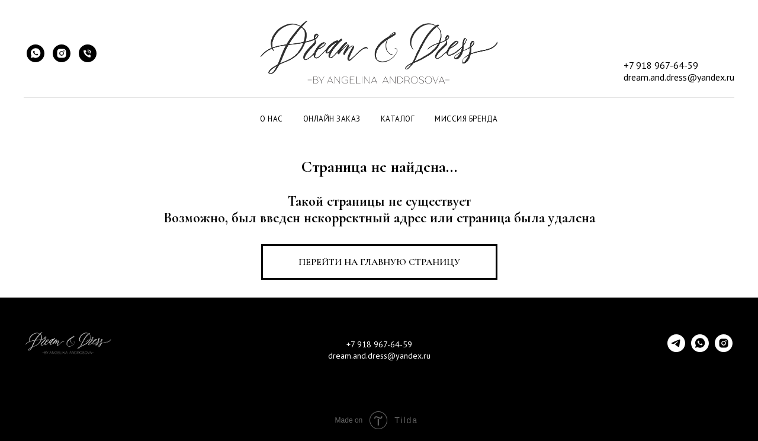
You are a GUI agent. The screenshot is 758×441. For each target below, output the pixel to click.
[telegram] (676, 349)
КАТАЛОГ (398, 119)
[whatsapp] (700, 349)
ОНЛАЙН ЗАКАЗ (332, 119)
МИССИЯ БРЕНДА (466, 119)
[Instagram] (61, 53)
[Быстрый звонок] (88, 53)
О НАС (271, 119)
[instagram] (724, 349)
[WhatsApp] (35, 53)
